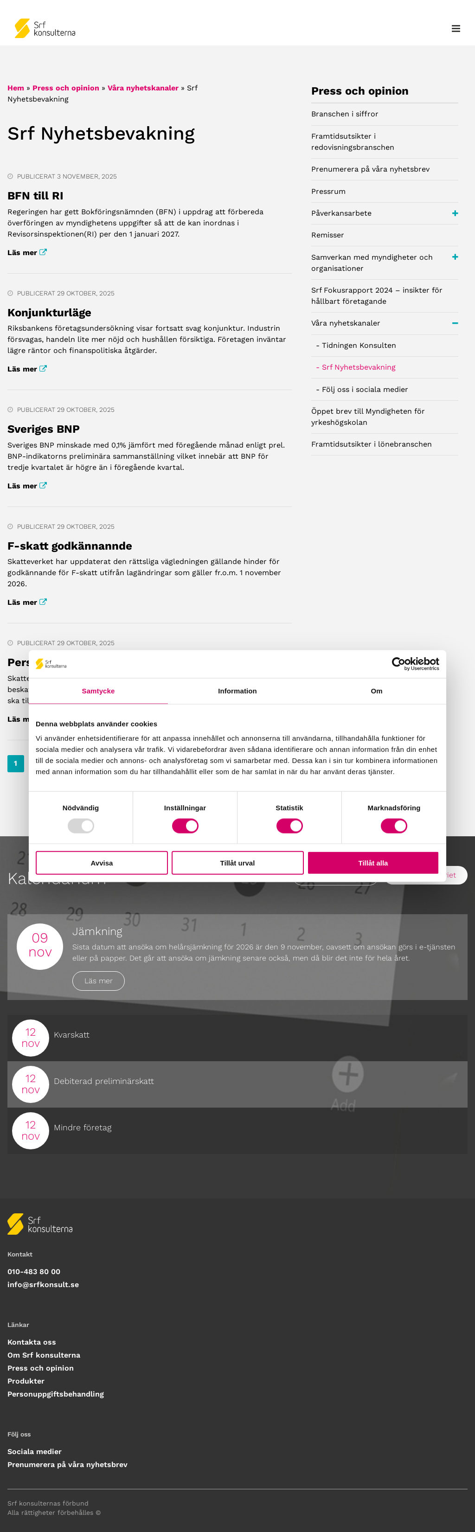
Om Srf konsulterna (43, 1355)
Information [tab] (237, 690)
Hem (15, 87)
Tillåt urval (237, 863)
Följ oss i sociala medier (365, 389)
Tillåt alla (373, 863)
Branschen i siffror (345, 113)
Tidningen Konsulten (359, 345)
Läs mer (27, 252)
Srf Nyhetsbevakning (359, 367)
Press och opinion (65, 87)
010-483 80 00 (33, 1271)
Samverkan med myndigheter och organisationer (384, 261)
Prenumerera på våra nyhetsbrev (370, 169)
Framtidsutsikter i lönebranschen (371, 444)
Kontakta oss (31, 1342)
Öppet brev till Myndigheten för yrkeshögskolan (368, 417)
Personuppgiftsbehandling (55, 1394)
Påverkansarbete (384, 213)
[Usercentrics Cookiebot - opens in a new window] (398, 664)
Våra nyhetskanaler (143, 87)
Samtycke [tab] (98, 690)
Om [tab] (376, 690)
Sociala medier (34, 1451)
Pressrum (328, 191)
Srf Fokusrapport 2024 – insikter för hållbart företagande (377, 296)
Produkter (26, 1381)
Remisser (327, 235)
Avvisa (102, 863)
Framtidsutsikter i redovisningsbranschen (352, 142)
